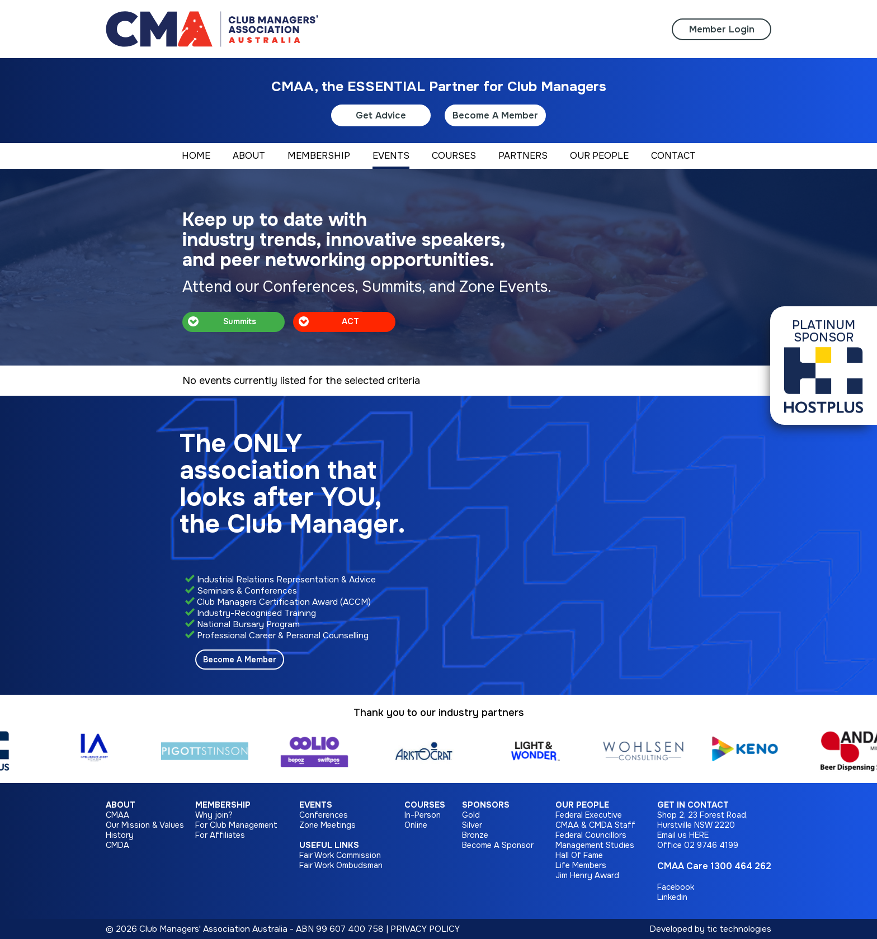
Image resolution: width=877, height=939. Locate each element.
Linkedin (672, 897)
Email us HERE (683, 835)
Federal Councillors (590, 835)
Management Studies (594, 845)
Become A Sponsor (498, 845)
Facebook (675, 887)
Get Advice (381, 115)
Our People (582, 805)
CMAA (117, 815)
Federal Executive (588, 815)
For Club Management (236, 825)
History (120, 835)
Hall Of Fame (579, 855)
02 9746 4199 (711, 845)
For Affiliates (220, 835)
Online (415, 825)
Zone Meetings (327, 825)
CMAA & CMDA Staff (595, 825)
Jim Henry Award (587, 875)
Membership (223, 805)
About (120, 805)
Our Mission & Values (145, 825)
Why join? (214, 815)
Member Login (722, 29)
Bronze (475, 835)
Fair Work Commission (340, 855)
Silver (472, 825)
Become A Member (495, 115)
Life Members (580, 865)
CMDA (117, 845)
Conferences (323, 815)
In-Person (422, 815)
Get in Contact (693, 805)
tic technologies (739, 929)
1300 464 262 (740, 866)
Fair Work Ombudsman (341, 865)
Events (315, 805)
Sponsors (486, 805)
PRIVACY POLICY (425, 929)
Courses (424, 805)
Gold (471, 815)
